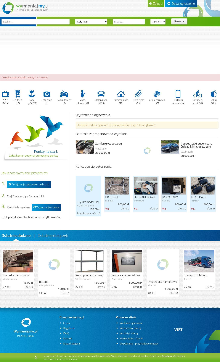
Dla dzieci (17, 97)
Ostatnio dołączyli (53, 235)
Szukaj (179, 21)
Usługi (213, 97)
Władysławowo (10, 279)
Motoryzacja (101, 97)
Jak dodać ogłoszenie (131, 323)
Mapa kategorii (71, 343)
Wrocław (152, 285)
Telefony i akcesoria (178, 97)
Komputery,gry (64, 97)
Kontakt (67, 338)
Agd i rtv (6, 97)
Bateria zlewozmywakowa (50, 283)
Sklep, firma (138, 97)
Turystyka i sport (197, 97)
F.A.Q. (66, 333)
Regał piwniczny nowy (89, 275)
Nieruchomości (121, 97)
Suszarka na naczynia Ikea (16, 277)
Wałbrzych (187, 152)
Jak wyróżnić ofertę (130, 328)
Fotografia (47, 97)
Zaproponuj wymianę (46, 207)
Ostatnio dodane (16, 235)
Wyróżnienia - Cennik (131, 338)
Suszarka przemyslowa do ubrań (126, 277)
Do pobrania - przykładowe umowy (139, 343)
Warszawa (139, 200)
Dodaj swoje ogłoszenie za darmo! (29, 184)
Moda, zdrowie (82, 97)
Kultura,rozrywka (156, 97)
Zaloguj (156, 3)
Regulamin (69, 328)
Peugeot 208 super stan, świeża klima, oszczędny (196, 145)
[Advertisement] (110, 49)
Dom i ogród (32, 97)
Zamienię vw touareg (108, 143)
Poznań (187, 279)
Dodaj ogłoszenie (181, 3)
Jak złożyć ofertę (129, 333)
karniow (109, 200)
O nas (66, 323)
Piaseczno (101, 148)
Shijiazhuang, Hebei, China (86, 206)
